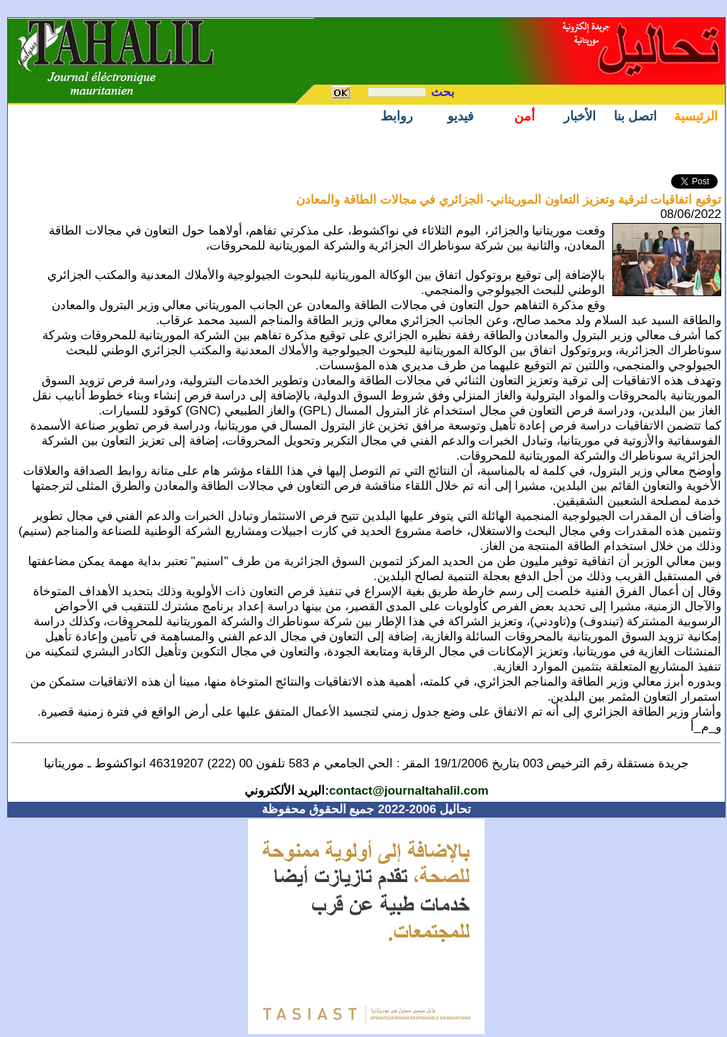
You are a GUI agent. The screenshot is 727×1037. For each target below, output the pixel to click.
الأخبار (580, 116)
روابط (397, 116)
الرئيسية (696, 116)
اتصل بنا (635, 116)
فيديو (460, 116)
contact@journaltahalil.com (409, 790)
